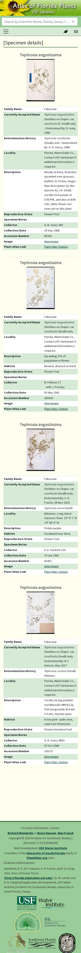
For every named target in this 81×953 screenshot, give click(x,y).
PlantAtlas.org (37, 858)
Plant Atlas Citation (56, 247)
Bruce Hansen (46, 833)
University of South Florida (45, 853)
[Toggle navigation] (6, 31)
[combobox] (40, 22)
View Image (51, 241)
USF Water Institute (53, 848)
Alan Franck (66, 833)
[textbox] (37, 21)
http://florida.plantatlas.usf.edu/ (28, 878)
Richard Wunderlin (20, 833)
